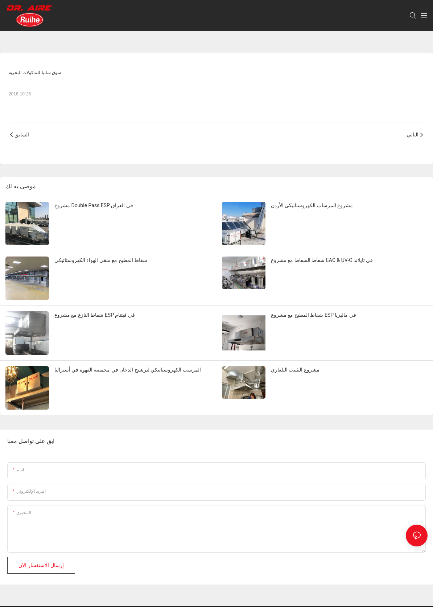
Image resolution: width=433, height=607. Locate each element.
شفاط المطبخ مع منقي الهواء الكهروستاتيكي (100, 260)
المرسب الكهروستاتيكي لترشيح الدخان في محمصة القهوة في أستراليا (127, 370)
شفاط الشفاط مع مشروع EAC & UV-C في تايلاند (322, 260)
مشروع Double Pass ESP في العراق (93, 205)
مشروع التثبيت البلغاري (295, 370)
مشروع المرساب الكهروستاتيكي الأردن (312, 205)
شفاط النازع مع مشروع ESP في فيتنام (94, 315)
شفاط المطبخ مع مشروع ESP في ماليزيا (313, 315)
